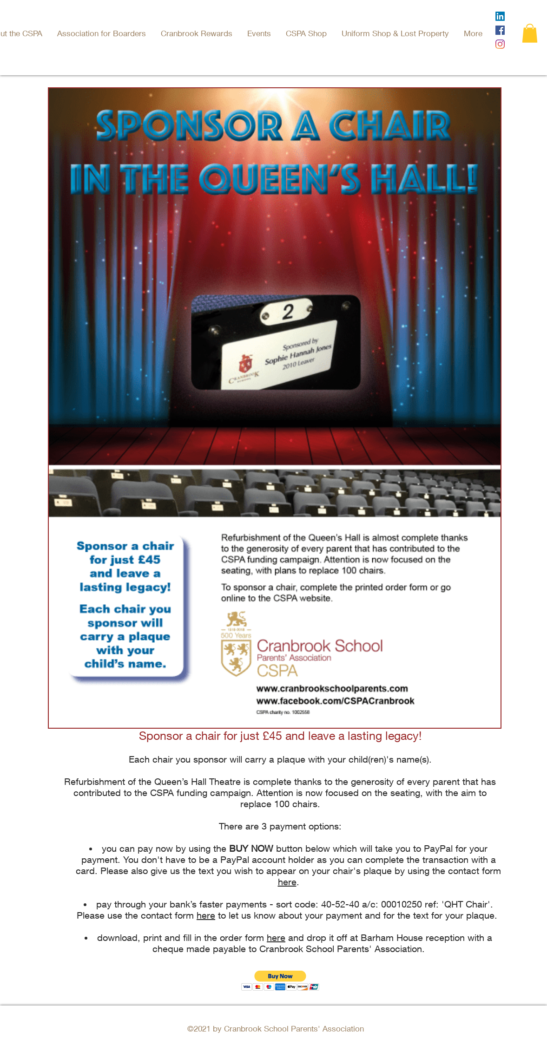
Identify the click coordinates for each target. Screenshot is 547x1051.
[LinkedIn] (500, 16)
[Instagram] (500, 44)
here (287, 881)
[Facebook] (500, 30)
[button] (259, 33)
